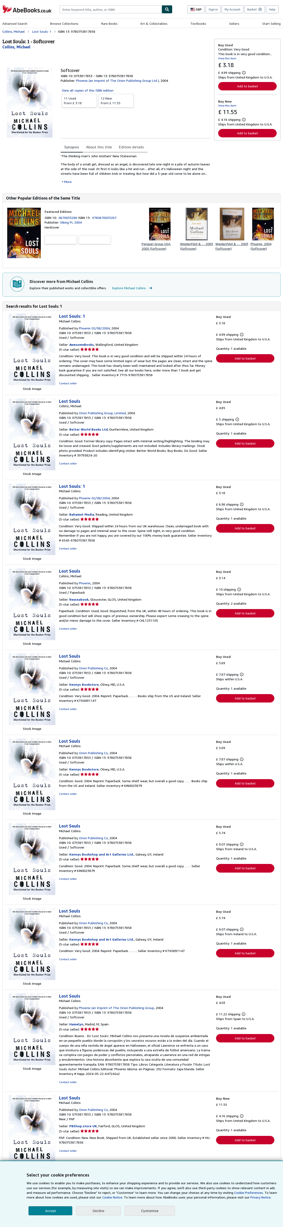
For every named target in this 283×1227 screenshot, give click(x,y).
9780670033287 (104, 218)
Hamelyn (76, 1024)
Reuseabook (79, 599)
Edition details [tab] (131, 147)
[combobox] (110, 9)
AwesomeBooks (81, 344)
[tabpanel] (135, 169)
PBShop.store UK (83, 1126)
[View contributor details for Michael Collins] (16, 47)
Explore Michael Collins (133, 288)
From (79, 100)
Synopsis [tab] (71, 147)
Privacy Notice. (260, 1197)
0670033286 (68, 218)
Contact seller (68, 383)
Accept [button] (50, 1211)
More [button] (68, 182)
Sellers (234, 23)
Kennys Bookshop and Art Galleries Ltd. (101, 854)
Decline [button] (98, 1211)
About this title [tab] (99, 147)
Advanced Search (14, 23)
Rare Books (109, 23)
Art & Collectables (154, 23)
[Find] (167, 9)
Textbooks (198, 23)
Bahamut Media (81, 514)
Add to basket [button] (247, 86)
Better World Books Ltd (88, 429)
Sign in (213, 9)
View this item (227, 58)
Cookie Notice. (112, 1197)
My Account (232, 9)
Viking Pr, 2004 (71, 222)
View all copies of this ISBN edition (87, 90)
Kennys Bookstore (84, 684)
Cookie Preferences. (249, 1193)
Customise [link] (149, 1211)
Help (272, 9)
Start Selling (271, 23)
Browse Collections (64, 23)
